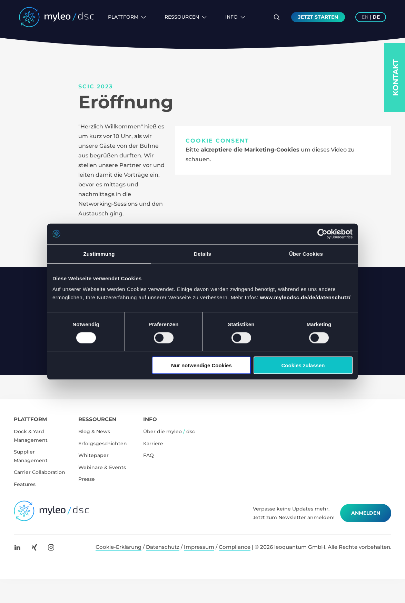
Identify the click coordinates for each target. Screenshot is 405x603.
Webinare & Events (102, 467)
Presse (86, 479)
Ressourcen (186, 17)
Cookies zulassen (303, 365)
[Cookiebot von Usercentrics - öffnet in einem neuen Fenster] (322, 233)
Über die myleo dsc (169, 431)
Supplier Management (31, 456)
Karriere (153, 443)
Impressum (199, 547)
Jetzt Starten (318, 17)
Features (25, 484)
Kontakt (395, 77)
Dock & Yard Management (31, 435)
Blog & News (94, 431)
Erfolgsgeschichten (102, 443)
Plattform (127, 17)
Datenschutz (162, 547)
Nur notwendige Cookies (201, 365)
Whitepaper (93, 455)
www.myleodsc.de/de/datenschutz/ (305, 297)
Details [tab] (202, 253)
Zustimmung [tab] (99, 253)
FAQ (148, 455)
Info (235, 17)
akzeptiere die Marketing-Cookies (250, 149)
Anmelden (365, 513)
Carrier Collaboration (39, 472)
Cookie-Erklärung (118, 547)
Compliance (234, 547)
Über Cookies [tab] (306, 253)
